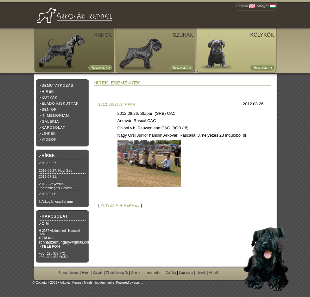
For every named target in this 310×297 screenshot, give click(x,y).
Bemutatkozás (57, 85)
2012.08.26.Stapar (117, 104)
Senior (49, 109)
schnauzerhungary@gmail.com (65, 242)
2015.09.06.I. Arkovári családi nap (56, 197)
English (242, 6)
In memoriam (55, 115)
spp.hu (138, 282)
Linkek (49, 133)
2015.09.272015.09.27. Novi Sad (56, 166)
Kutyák (50, 97)
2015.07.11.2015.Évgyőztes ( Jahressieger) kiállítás (56, 182)
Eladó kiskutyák (60, 103)
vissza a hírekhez (120, 205)
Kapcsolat (53, 127)
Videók (49, 139)
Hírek (48, 91)
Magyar (263, 6)
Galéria (50, 121)
